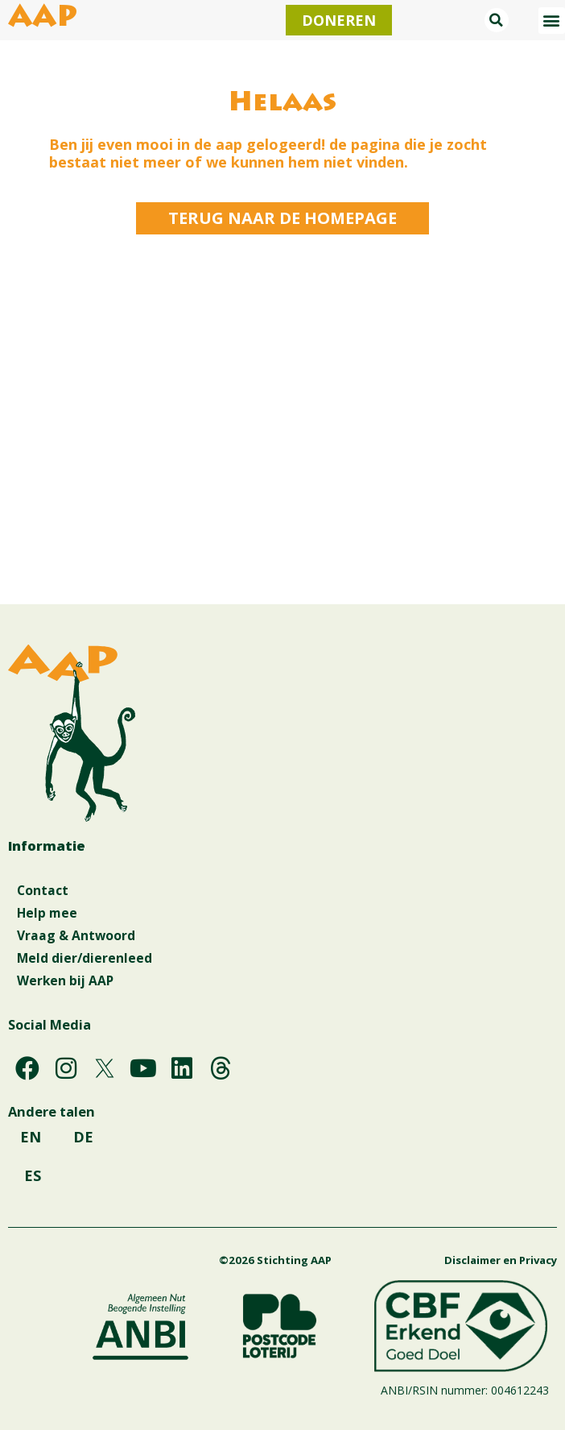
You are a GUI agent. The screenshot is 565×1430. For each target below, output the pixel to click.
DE (83, 1136)
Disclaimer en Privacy (500, 1260)
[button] (497, 20)
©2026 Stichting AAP (275, 1260)
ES (32, 1175)
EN (30, 1136)
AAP (42, 19)
